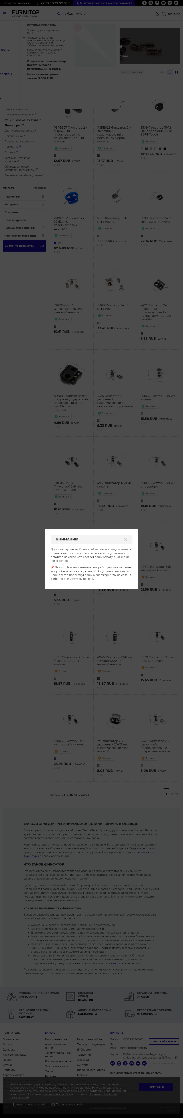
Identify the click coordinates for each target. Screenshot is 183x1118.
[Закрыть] (125, 539)
